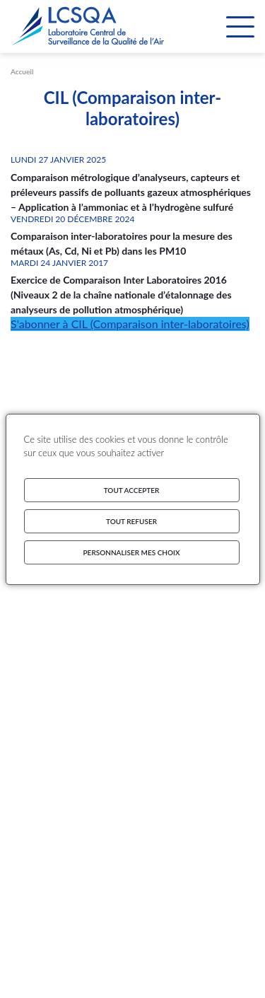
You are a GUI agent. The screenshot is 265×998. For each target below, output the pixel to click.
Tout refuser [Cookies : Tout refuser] (131, 521)
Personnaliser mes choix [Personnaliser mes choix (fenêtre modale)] (131, 552)
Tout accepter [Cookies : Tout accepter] (132, 490)
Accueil (22, 71)
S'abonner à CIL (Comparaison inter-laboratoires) (130, 323)
